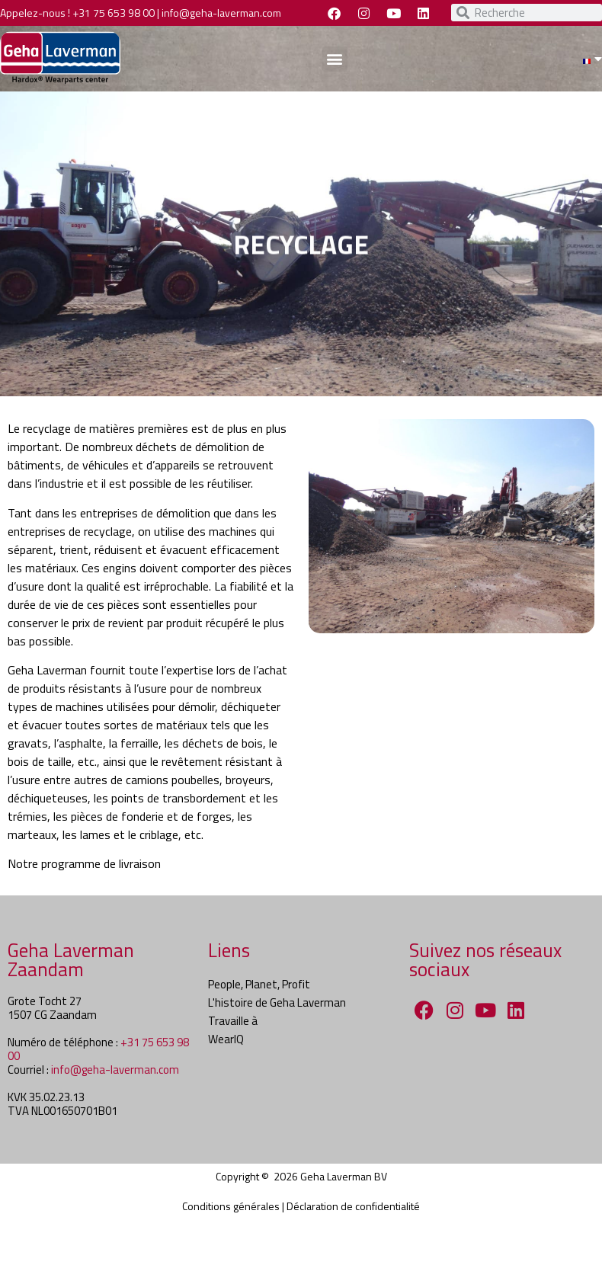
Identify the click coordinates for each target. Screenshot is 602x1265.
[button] (334, 59)
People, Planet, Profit (259, 984)
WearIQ (226, 1039)
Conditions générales (231, 1206)
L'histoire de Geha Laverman (277, 1002)
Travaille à (233, 1021)
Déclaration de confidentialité (353, 1206)
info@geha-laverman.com (221, 13)
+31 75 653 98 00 (113, 13)
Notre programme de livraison (84, 863)
